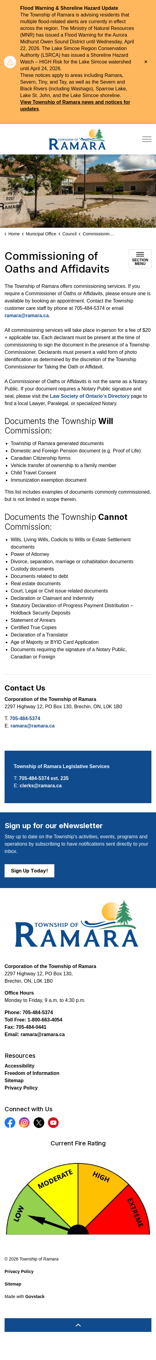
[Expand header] (147, 139)
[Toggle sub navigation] (140, 258)
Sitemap (14, 1080)
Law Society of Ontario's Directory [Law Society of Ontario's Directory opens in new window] (90, 396)
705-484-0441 (31, 1027)
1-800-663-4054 (44, 1019)
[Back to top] (78, 1325)
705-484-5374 (25, 718)
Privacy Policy (21, 1087)
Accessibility (19, 1065)
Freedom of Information (32, 1073)
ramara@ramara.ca (27, 315)
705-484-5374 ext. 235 (44, 778)
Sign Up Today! (29, 871)
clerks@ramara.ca (41, 785)
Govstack (35, 1296)
